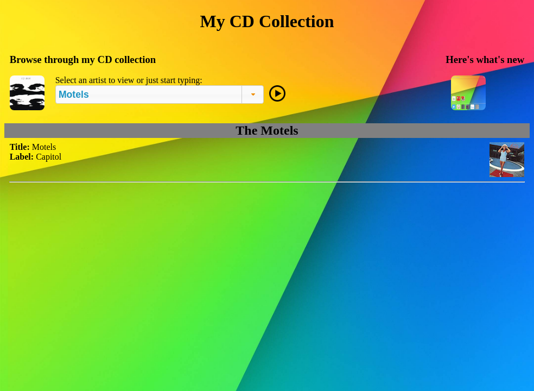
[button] (252, 94)
